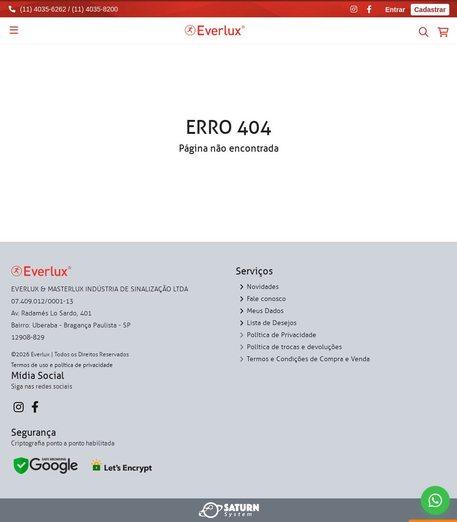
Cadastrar (429, 9)
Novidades (263, 287)
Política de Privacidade (281, 335)
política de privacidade (83, 365)
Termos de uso (29, 365)
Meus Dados (265, 311)
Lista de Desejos (271, 323)
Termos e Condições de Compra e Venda (308, 359)
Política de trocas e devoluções (294, 347)
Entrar (395, 9)
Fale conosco (266, 299)
